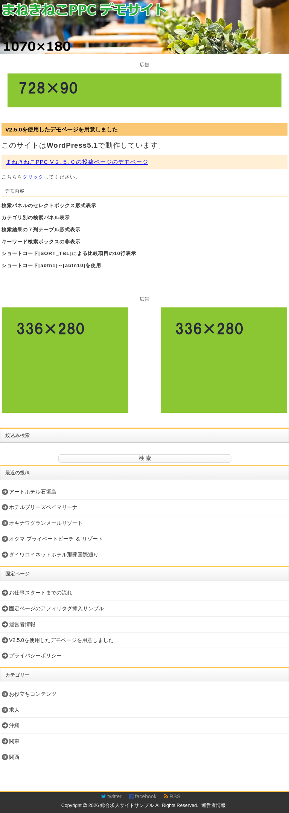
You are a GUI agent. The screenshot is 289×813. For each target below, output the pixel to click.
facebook (143, 796)
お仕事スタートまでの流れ (40, 593)
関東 (14, 741)
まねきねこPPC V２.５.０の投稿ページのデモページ (77, 162)
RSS (172, 796)
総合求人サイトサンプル (127, 805)
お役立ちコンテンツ (32, 694)
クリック (33, 177)
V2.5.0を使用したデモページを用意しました (61, 129)
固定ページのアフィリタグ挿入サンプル (56, 608)
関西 (14, 757)
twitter (111, 796)
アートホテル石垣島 (32, 492)
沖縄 (14, 725)
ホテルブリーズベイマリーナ (43, 507)
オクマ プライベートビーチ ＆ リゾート (56, 539)
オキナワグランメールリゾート (46, 523)
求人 (14, 710)
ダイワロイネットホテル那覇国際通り (54, 555)
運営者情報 (22, 624)
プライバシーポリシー (35, 656)
